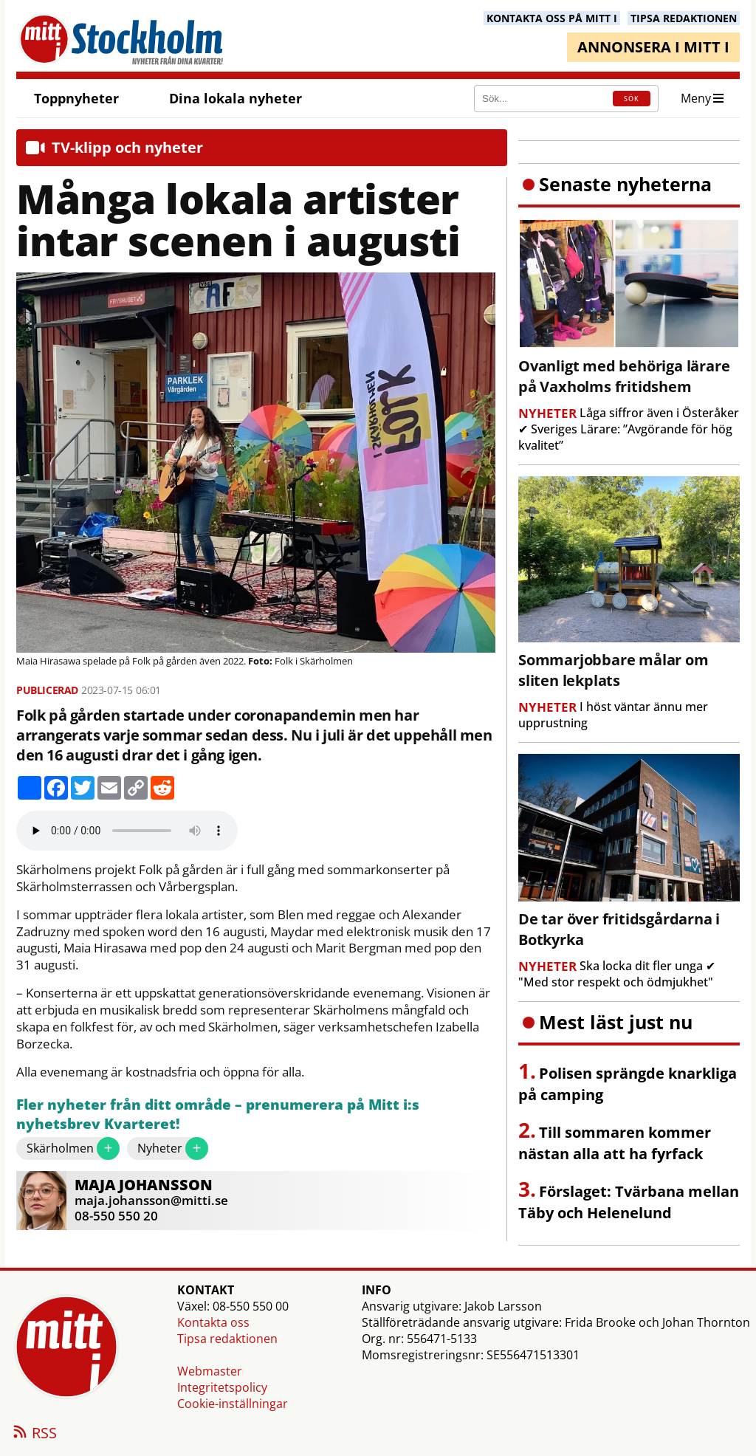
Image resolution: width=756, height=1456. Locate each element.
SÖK (631, 98)
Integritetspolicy (222, 1387)
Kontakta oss (213, 1322)
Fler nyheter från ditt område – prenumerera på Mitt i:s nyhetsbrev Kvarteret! (217, 1114)
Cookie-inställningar (232, 1403)
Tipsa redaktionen (227, 1338)
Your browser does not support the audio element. (127, 831)
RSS (34, 1434)
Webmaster (209, 1371)
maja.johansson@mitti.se (151, 1200)
